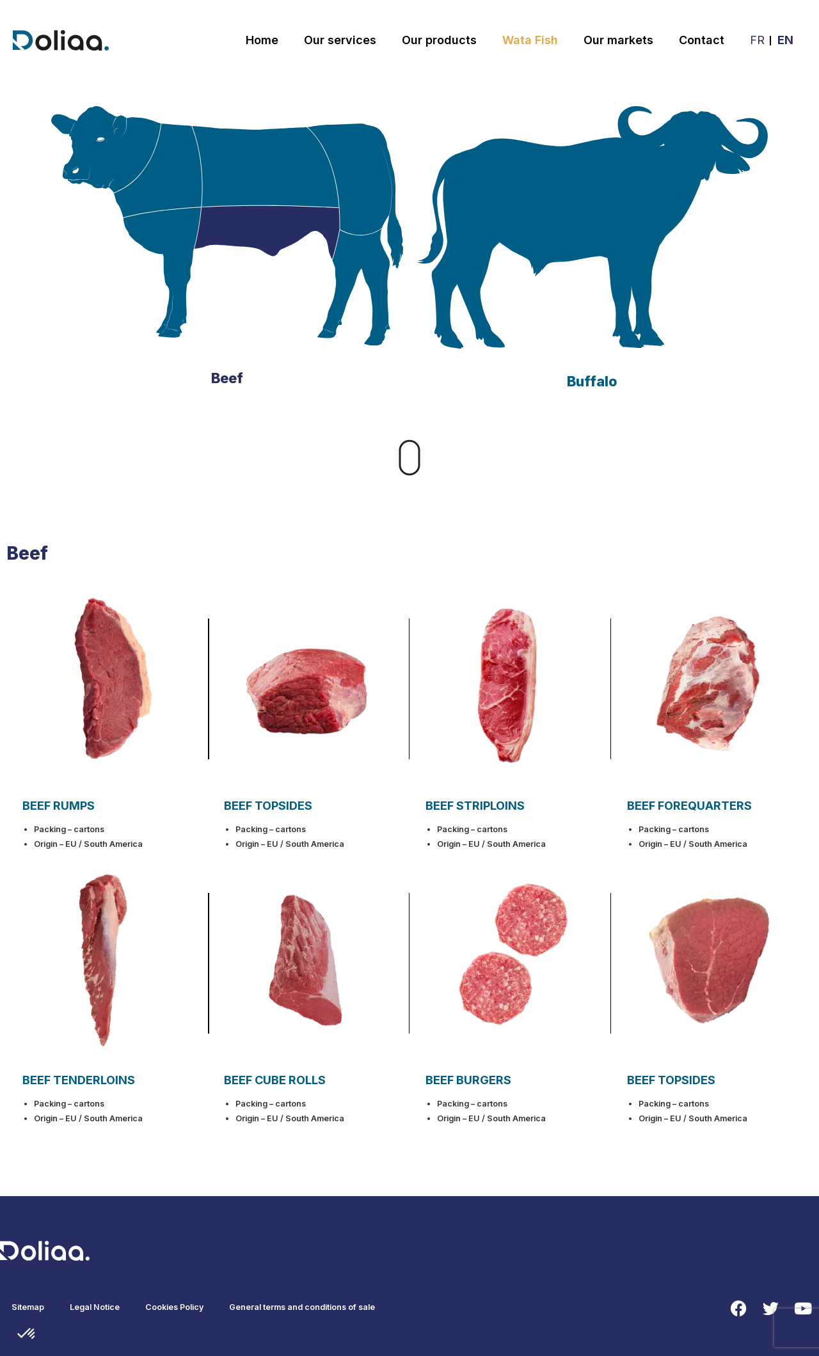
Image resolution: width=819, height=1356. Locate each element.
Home (262, 40)
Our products (439, 40)
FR (757, 40)
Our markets (618, 40)
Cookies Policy (174, 1307)
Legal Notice (95, 1307)
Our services (340, 40)
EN (785, 40)
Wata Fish (530, 40)
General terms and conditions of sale (302, 1307)
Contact (701, 40)
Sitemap (28, 1307)
